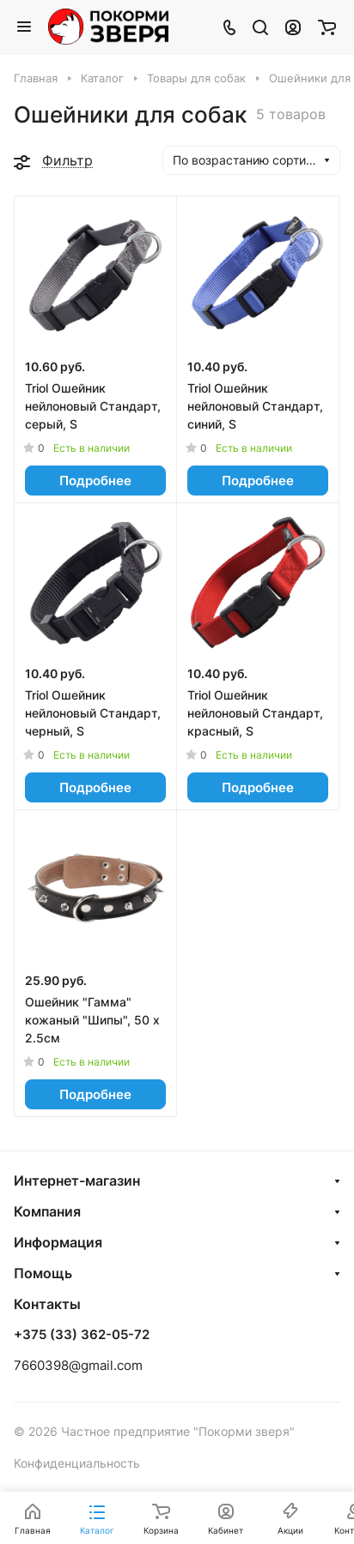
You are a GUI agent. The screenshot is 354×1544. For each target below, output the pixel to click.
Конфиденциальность (77, 1463)
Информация (58, 1242)
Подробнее (95, 480)
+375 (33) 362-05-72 (82, 1335)
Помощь (43, 1273)
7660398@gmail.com (78, 1365)
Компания (47, 1211)
